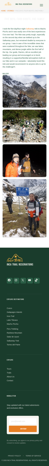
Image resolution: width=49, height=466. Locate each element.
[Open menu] (41, 4)
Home (3, 11)
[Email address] (23, 421)
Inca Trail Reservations (23, 4)
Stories (10, 11)
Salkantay (30, 29)
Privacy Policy (14, 456)
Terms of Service (33, 456)
